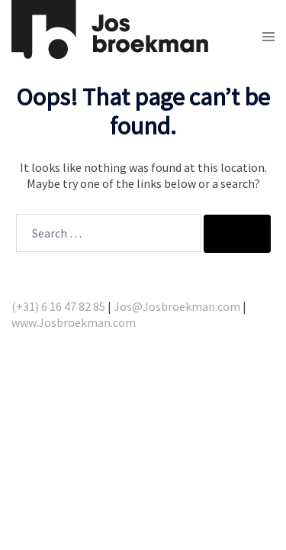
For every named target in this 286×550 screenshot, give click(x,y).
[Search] (237, 234)
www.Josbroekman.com (73, 322)
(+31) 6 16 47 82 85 (58, 306)
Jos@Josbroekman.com (177, 306)
